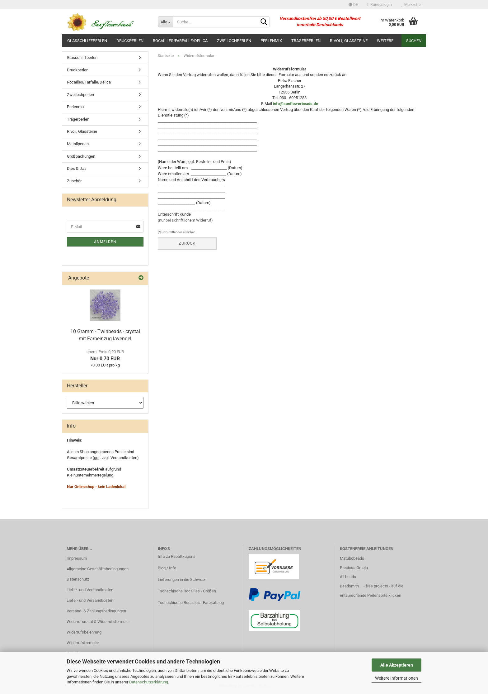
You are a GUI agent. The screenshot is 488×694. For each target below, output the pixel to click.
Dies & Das (77, 168)
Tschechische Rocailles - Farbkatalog (191, 602)
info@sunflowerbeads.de (295, 103)
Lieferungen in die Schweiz (181, 579)
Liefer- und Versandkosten (90, 589)
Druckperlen (129, 40)
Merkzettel (411, 4)
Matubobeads (352, 558)
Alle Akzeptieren (396, 665)
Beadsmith (349, 586)
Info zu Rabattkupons (176, 556)
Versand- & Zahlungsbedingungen (96, 611)
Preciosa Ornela (354, 567)
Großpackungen (81, 156)
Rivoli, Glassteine (349, 40)
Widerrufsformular (83, 642)
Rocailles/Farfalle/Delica (180, 40)
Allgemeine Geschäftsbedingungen (98, 569)
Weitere (385, 40)
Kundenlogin (379, 4)
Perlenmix (271, 40)
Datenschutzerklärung (148, 682)
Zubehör (74, 181)
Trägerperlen (306, 40)
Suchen (413, 40)
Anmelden (105, 242)
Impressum (77, 558)
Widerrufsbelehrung (84, 632)
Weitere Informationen (396, 678)
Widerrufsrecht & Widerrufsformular (98, 621)
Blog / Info (167, 568)
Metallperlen (78, 143)
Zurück (187, 243)
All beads (348, 576)
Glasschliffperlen (87, 40)
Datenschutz (78, 579)
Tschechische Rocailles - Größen (187, 591)
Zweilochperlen (234, 40)
